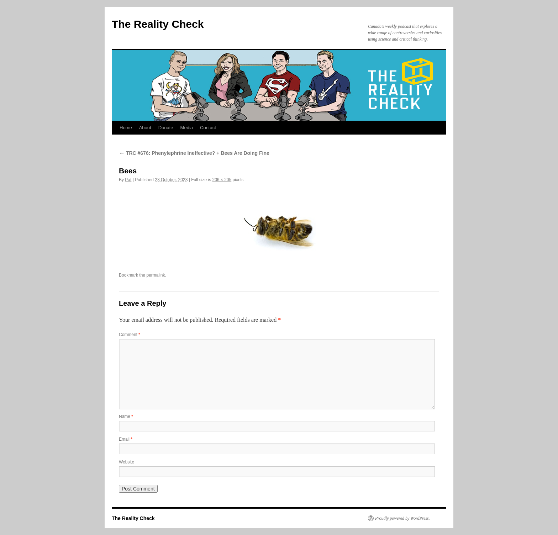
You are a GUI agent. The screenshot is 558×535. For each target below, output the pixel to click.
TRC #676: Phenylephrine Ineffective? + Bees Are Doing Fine (194, 153)
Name (126, 416)
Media (186, 127)
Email (125, 439)
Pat (128, 179)
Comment (129, 334)
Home (126, 127)
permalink (155, 275)
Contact (208, 127)
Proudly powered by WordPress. (402, 518)
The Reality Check (158, 24)
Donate (165, 127)
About (145, 127)
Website (126, 462)
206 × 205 (221, 179)
